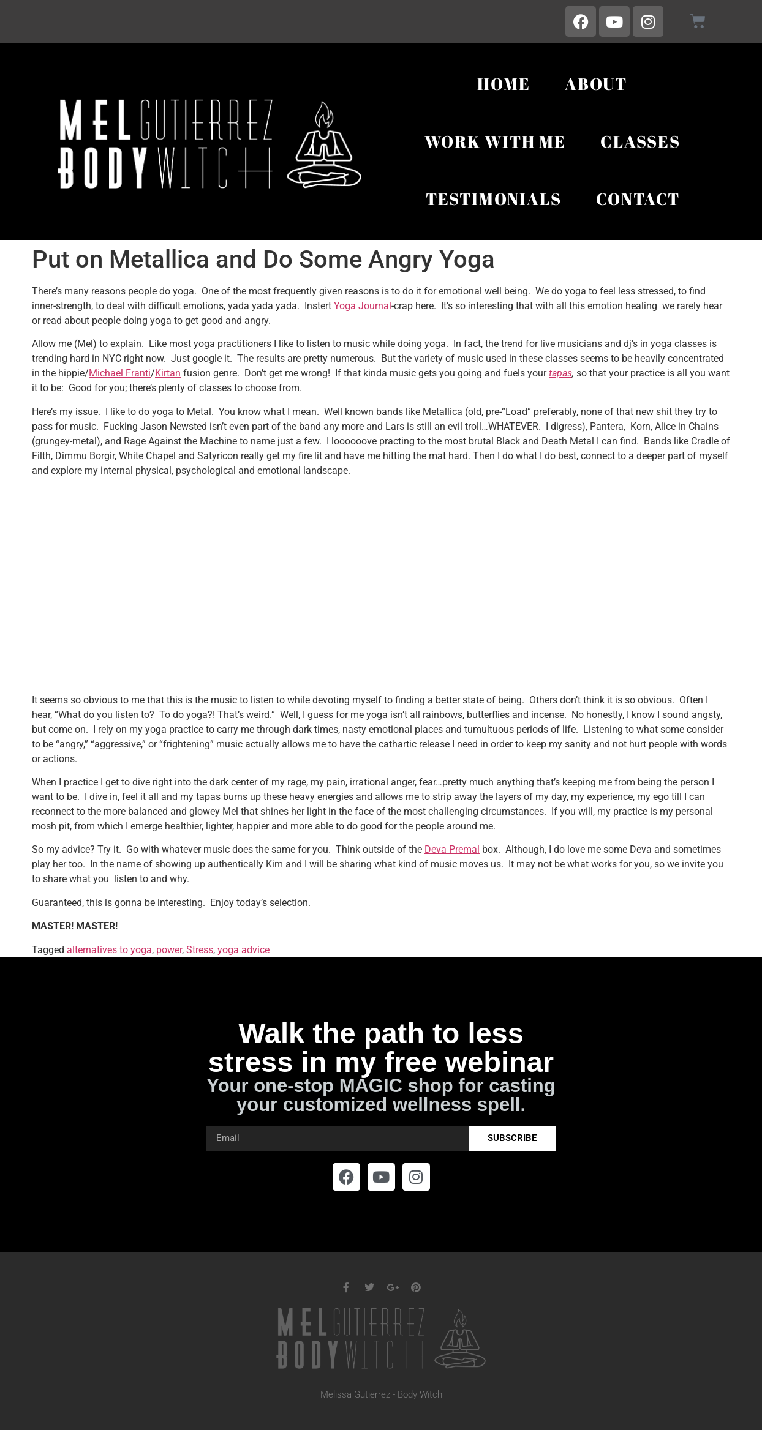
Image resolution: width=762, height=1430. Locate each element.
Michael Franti (120, 373)
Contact (638, 198)
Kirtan (168, 373)
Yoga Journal (362, 306)
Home (503, 83)
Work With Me (495, 141)
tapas (560, 373)
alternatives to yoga (109, 950)
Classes (640, 141)
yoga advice (243, 950)
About (596, 83)
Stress (199, 950)
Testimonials (494, 198)
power (169, 950)
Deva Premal (452, 849)
